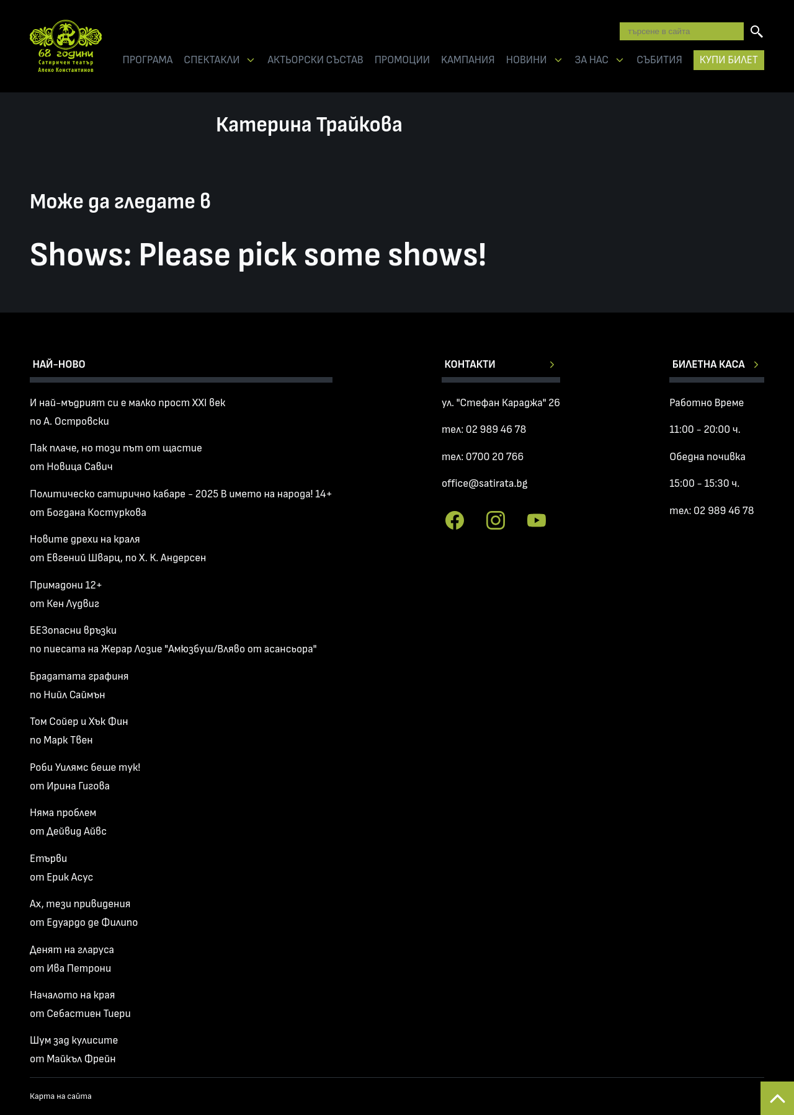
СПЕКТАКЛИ (211, 59)
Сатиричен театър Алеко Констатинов (66, 46)
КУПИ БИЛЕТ (729, 59)
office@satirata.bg (485, 483)
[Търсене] (756, 31)
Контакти (469, 364)
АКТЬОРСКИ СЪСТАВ (315, 59)
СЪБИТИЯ (659, 59)
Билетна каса (708, 364)
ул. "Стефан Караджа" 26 (501, 402)
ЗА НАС (592, 59)
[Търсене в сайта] (682, 31)
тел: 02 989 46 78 (484, 429)
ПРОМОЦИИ (402, 59)
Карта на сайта (61, 1096)
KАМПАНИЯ (468, 59)
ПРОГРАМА (147, 59)
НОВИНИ (526, 59)
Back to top (777, 1098)
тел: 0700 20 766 (483, 456)
